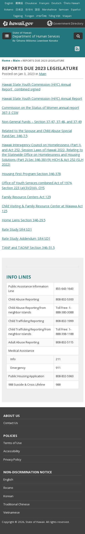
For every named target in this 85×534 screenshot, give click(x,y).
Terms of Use (12, 443)
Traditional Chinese (16, 504)
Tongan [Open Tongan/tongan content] (29, 15)
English (8, 479)
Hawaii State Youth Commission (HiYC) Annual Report (42, 98)
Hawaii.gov (17, 23)
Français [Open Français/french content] (44, 3)
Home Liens (11, 220)
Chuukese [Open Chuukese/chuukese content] (31, 3)
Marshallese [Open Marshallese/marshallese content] (49, 9)
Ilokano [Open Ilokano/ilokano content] (8, 9)
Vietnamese (11, 512)
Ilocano (8, 488)
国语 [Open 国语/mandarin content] (37, 9)
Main (16, 60)
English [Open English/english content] (9, 3)
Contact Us (10, 423)
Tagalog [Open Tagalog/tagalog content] (18, 15)
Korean (8, 496)
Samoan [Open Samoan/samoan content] (64, 9)
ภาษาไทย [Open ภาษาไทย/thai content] (41, 15)
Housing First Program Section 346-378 (31, 174)
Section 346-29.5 (33, 220)
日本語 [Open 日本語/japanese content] (19, 9)
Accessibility (11, 451)
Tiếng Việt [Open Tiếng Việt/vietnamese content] (54, 15)
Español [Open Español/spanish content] (75, 9)
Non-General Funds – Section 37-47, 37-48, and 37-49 (42, 122)
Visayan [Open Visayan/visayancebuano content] (67, 15)
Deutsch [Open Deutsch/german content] (56, 3)
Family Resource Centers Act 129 (26, 197)
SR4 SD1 (25, 229)
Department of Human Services (36, 36)
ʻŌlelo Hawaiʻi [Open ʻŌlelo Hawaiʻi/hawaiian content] (71, 3)
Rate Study (10, 229)
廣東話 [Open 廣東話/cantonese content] (19, 3)
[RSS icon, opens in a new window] (77, 48)
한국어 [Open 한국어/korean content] (29, 9)
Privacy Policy (12, 459)
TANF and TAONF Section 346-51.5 (28, 247)
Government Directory (68, 23)
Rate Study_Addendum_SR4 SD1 (26, 238)
